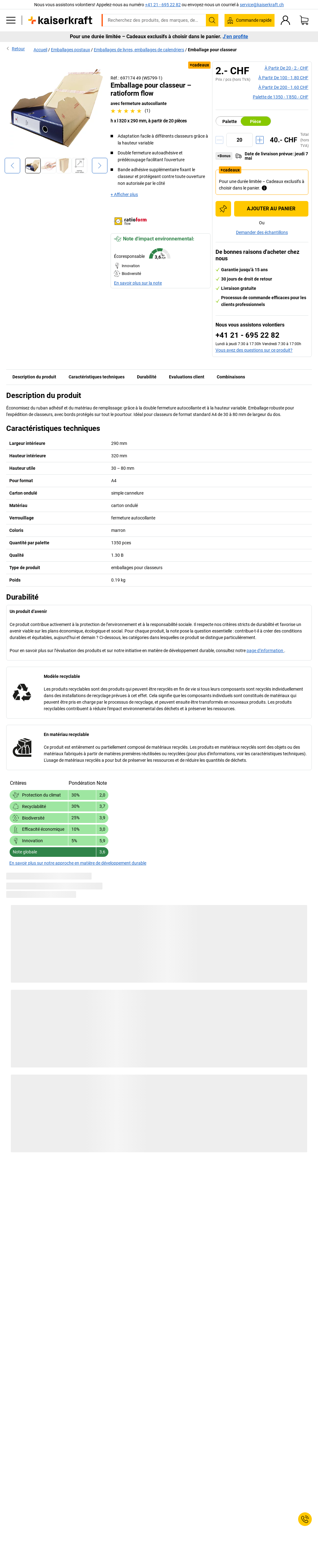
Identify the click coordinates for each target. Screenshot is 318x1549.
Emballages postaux (70, 49)
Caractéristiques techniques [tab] (97, 376)
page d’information (265, 650)
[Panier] (304, 20)
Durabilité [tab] (147, 376)
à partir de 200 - (283, 87)
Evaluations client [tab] (186, 376)
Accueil (40, 49)
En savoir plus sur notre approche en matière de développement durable (77, 863)
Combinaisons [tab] (231, 376)
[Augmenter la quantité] (260, 140)
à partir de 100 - (283, 77)
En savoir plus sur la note (138, 283)
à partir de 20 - (286, 68)
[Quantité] (239, 140)
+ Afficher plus (124, 194)
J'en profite (235, 36)
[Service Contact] (305, 1519)
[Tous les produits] (11, 20)
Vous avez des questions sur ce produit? (254, 350)
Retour (15, 48)
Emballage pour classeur (212, 49)
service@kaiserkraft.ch (262, 4)
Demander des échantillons (262, 232)
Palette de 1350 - (280, 96)
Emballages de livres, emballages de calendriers (139, 49)
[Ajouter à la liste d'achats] (223, 209)
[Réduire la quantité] (219, 140)
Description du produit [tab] (34, 376)
